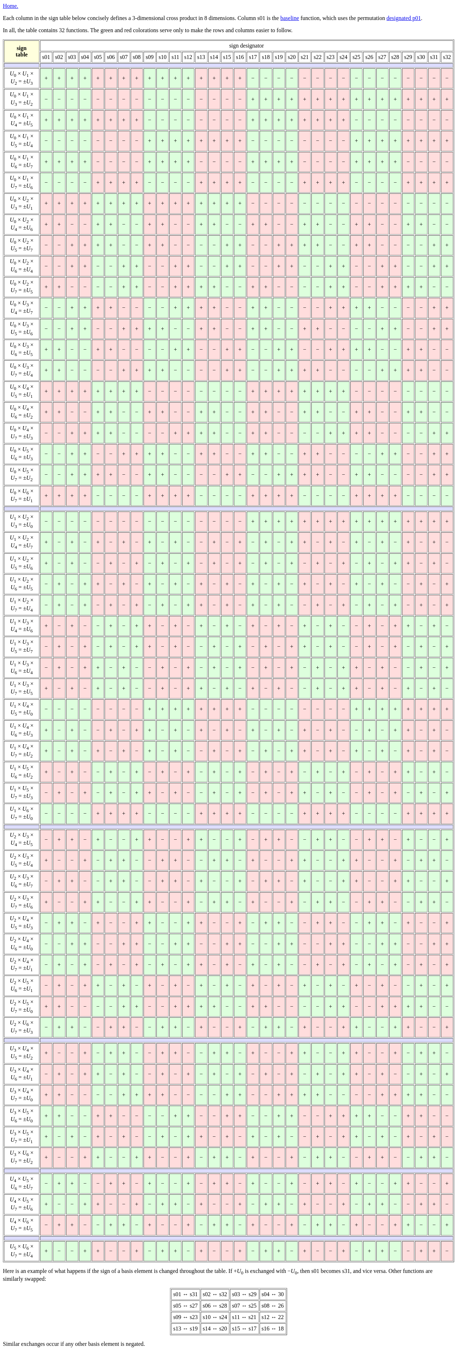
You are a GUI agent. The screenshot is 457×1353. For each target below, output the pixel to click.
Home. (10, 6)
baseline (289, 18)
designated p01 (403, 18)
